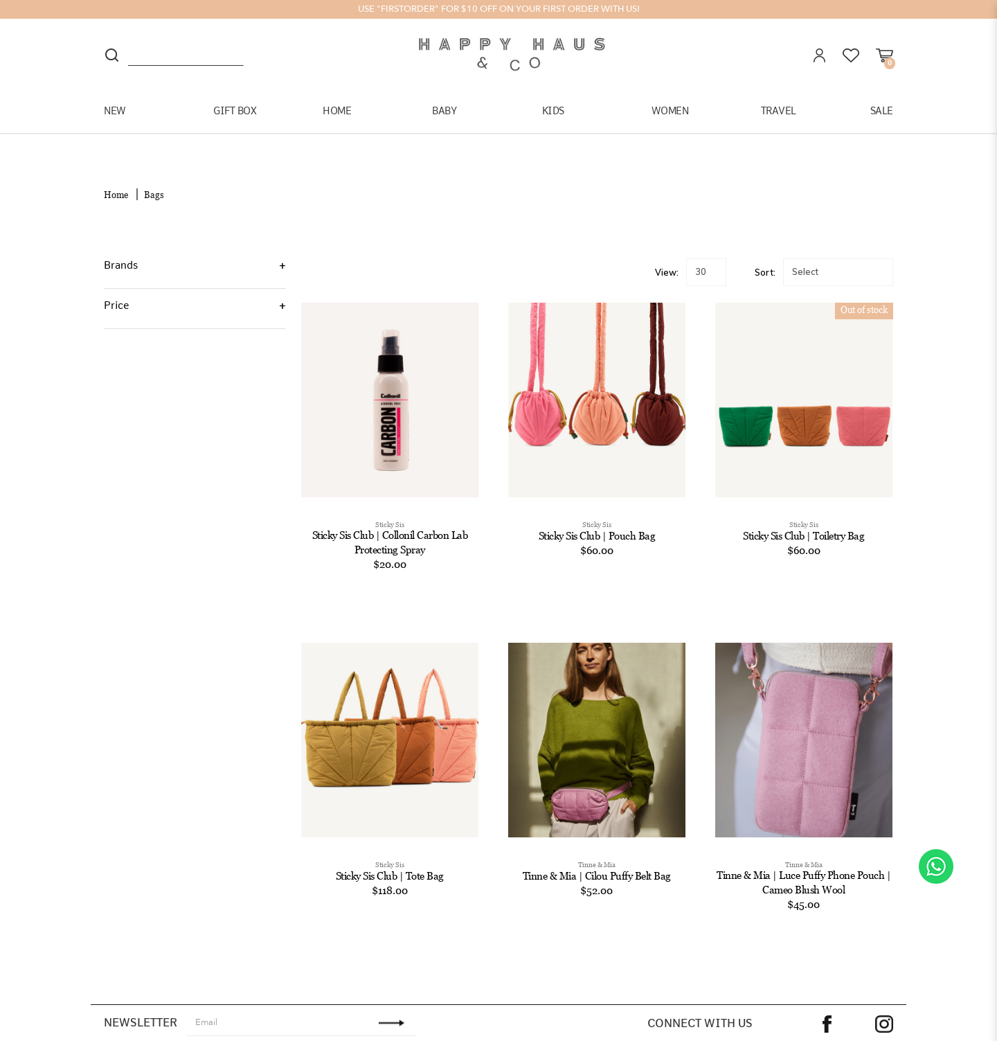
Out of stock (864, 285)
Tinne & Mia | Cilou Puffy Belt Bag (597, 851)
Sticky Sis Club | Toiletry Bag (803, 511)
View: (667, 247)
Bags (154, 170)
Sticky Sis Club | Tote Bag (390, 851)
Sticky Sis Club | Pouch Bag (597, 511)
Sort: (765, 247)
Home (116, 170)
